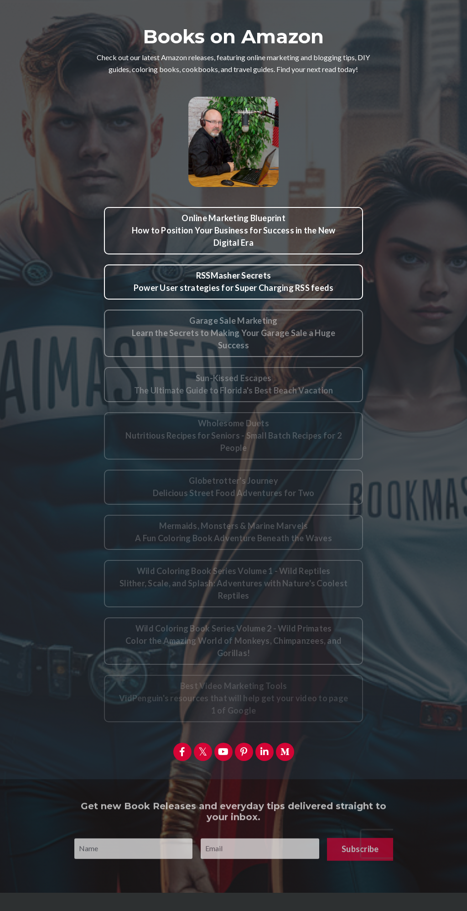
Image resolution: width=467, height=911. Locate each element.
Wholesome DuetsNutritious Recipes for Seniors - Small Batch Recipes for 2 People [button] (233, 435)
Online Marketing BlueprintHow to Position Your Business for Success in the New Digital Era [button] (234, 230)
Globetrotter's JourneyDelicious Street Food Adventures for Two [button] (234, 487)
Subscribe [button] (360, 861)
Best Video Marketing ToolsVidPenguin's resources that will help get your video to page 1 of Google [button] (233, 698)
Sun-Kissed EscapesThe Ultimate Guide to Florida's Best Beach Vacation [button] (233, 384)
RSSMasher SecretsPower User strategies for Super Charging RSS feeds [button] (234, 281)
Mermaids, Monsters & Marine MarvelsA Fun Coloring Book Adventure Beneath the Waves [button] (233, 532)
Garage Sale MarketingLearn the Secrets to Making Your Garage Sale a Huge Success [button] (234, 333)
